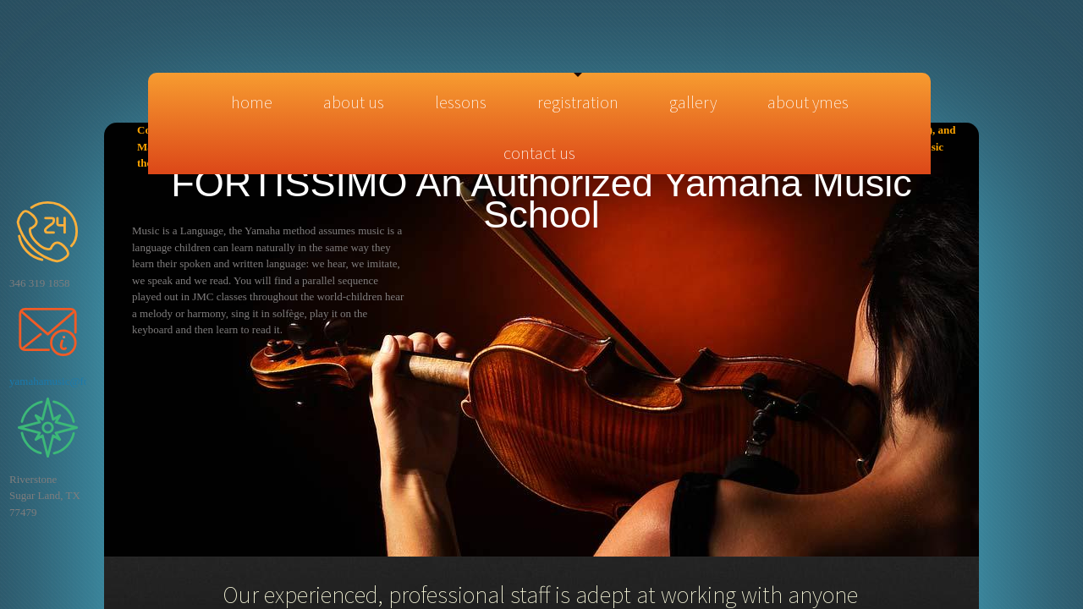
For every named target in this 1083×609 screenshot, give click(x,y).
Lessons (461, 101)
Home (251, 101)
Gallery (693, 101)
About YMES (808, 101)
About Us (353, 101)
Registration (577, 101)
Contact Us (539, 152)
